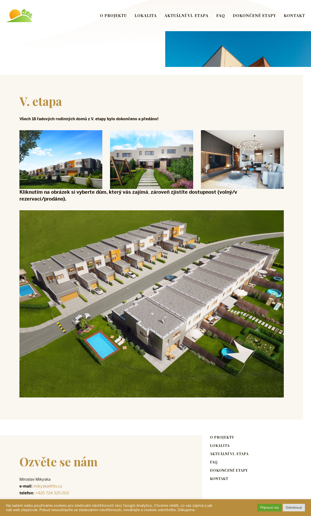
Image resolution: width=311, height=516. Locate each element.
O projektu (113, 15)
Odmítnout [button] (294, 508)
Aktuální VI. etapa (186, 15)
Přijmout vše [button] (269, 508)
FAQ (220, 15)
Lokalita (146, 15)
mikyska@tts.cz (48, 486)
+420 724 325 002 (52, 493)
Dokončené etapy (254, 15)
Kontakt (294, 15)
